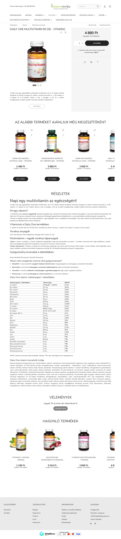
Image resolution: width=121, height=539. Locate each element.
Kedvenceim (36, 524)
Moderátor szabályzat (97, 514)
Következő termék (105, 26)
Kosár (34, 521)
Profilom (35, 518)
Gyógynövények (68, 15)
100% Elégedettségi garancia (100, 518)
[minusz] (76, 44)
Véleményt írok (60, 410)
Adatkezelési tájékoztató (69, 514)
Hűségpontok (95, 511)
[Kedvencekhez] (31, 131)
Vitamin (24, 26)
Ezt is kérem (20, 180)
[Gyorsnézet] (31, 136)
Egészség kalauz (64, 20)
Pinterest (95, 525)
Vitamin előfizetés (96, 521)
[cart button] (110, 6)
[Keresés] (89, 6)
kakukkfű (28, 265)
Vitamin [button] (52, 15)
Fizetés (64, 518)
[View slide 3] (41, 86)
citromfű (24, 272)
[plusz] (82, 44)
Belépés (35, 511)
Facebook (91, 525)
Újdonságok (15, 15)
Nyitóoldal (7, 511)
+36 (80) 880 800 (29, 6)
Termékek (7, 514)
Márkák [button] (39, 15)
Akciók (28, 15)
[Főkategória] (13, 26)
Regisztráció (36, 514)
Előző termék (92, 26)
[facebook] (61, 34)
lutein (19, 243)
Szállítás (64, 521)
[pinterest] (65, 34)
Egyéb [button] (102, 15)
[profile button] (105, 6)
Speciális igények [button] (42, 20)
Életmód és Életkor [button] (19, 20)
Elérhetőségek (66, 524)
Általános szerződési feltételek (71, 511)
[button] (85, 64)
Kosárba (97, 45)
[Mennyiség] (79, 44)
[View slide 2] (38, 86)
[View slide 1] (34, 86)
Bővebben (36, 108)
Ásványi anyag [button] (86, 15)
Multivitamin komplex (38, 26)
